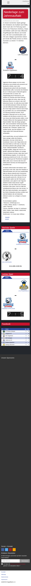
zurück (7, 219)
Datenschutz (4, 577)
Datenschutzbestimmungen (17, 564)
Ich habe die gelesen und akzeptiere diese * (14, 564)
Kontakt (3, 572)
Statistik (7, 217)
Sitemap (3, 574)
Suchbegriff (28, 3)
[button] (8, 2)
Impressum (4, 579)
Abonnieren (25, 561)
